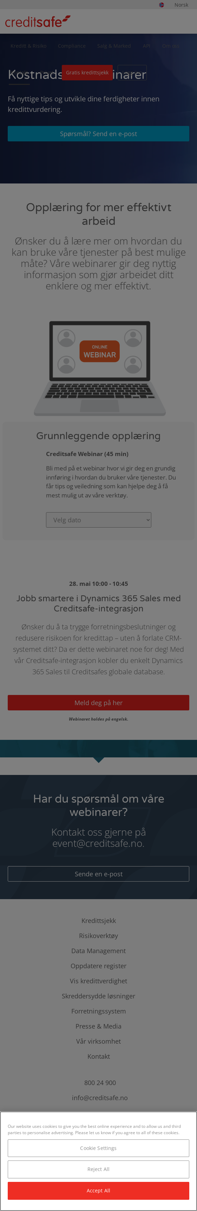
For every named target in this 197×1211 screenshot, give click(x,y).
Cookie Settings (98, 1148)
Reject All (98, 1169)
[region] (98, 1161)
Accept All (98, 1190)
